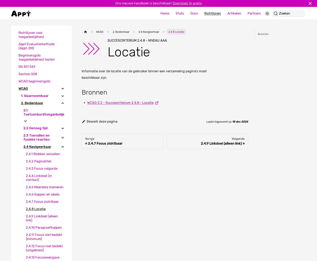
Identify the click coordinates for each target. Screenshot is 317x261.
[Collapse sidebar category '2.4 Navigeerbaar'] (62, 147)
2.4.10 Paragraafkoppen (44, 227)
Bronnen (263, 34)
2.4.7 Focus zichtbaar (42, 202)
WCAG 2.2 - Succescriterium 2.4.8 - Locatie (123, 103)
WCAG (23, 89)
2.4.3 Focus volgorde (41, 168)
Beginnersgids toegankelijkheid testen (37, 57)
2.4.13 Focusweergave (42, 257)
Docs (194, 13)
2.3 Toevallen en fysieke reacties (36, 137)
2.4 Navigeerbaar (37, 147)
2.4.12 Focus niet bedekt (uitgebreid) (44, 248)
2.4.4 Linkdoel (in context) (39, 178)
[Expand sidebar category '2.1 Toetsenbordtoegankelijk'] (25, 121)
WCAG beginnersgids (34, 81)
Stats (180, 13)
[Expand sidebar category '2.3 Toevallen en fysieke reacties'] (62, 137)
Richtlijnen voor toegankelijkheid (31, 35)
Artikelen (234, 13)
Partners (254, 13)
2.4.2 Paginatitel (38, 161)
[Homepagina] (85, 32)
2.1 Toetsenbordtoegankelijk (43, 112)
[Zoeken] (288, 13)
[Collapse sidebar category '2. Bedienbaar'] (62, 103)
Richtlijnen (212, 13)
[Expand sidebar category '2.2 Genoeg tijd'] (62, 128)
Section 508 (28, 74)
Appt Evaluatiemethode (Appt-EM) (37, 46)
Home (165, 13)
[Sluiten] (312, 3)
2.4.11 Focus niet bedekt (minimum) (44, 237)
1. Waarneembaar (35, 96)
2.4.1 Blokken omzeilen (43, 154)
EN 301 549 (27, 67)
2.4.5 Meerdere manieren (44, 187)
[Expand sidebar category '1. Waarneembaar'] (62, 96)
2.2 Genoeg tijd (35, 128)
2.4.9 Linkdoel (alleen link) (42, 218)
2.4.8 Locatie (36, 209)
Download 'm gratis (187, 3)
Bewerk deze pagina (99, 121)
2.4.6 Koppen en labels (43, 194)
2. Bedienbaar (32, 103)
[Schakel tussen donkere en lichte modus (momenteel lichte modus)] (267, 13)
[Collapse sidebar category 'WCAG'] (62, 88)
